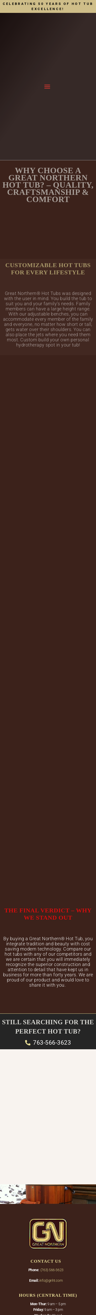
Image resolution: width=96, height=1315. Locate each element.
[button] (47, 86)
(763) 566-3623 (51, 1270)
